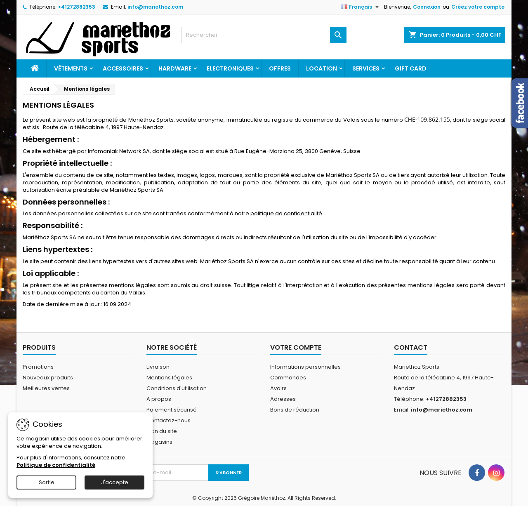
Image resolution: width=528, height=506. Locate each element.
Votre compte (295, 347)
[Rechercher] (264, 35)
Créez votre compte (477, 6)
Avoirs (278, 388)
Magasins (159, 442)
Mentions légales (169, 377)
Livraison (158, 367)
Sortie (46, 482)
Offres (280, 68)
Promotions (38, 367)
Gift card (411, 68)
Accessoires (123, 68)
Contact (410, 347)
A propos (158, 399)
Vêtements (70, 68)
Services (366, 68)
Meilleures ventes (46, 388)
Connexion (427, 6)
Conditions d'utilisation (176, 388)
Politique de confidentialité (55, 465)
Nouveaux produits (48, 377)
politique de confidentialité (286, 213)
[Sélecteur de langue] (361, 7)
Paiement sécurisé (171, 410)
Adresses (283, 399)
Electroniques (230, 68)
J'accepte (114, 482)
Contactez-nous (168, 420)
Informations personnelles (305, 367)
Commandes (288, 377)
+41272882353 (76, 6)
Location (321, 68)
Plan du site (161, 431)
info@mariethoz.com (155, 6)
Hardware (174, 68)
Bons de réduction (294, 410)
